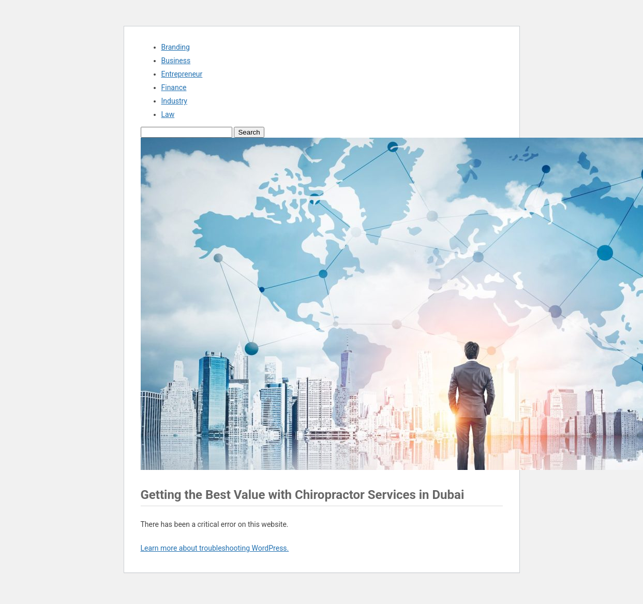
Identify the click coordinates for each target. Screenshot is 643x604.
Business (176, 60)
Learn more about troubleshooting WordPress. (215, 548)
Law (168, 114)
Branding (175, 47)
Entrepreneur (182, 74)
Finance (174, 87)
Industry (174, 101)
